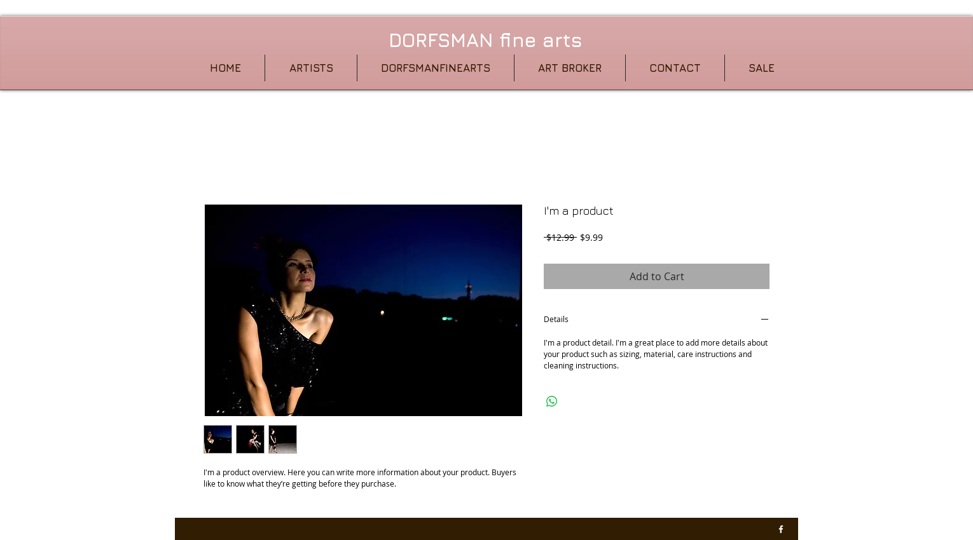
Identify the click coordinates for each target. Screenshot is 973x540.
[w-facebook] (781, 529)
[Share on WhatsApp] (552, 401)
